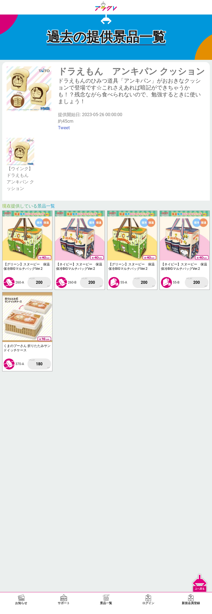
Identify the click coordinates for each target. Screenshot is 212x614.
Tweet (64, 127)
